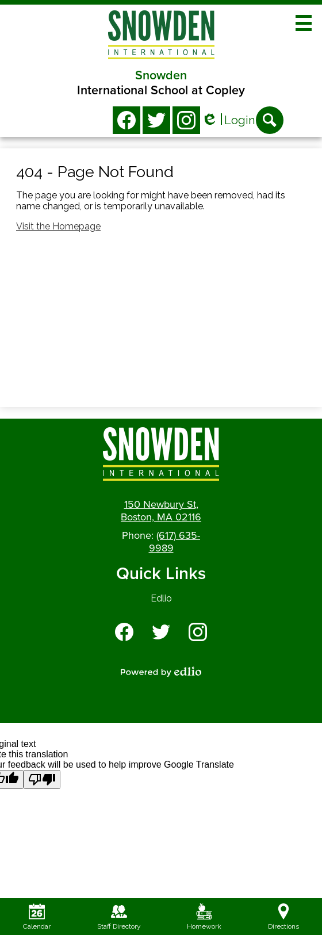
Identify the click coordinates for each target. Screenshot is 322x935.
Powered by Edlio (161, 671)
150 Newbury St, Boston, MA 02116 (161, 510)
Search (269, 123)
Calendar (37, 916)
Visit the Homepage (58, 226)
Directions (283, 916)
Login (228, 120)
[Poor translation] (42, 779)
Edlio (161, 598)
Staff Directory (119, 916)
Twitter (156, 122)
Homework (204, 916)
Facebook (126, 122)
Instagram (186, 122)
